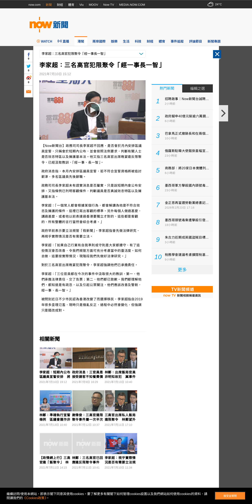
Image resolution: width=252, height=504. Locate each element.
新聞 (49, 5)
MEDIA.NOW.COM (132, 4)
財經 (60, 5)
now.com (35, 4)
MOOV (93, 4)
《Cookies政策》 (34, 498)
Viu (81, 4)
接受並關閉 (230, 495)
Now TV (108, 4)
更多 (182, 269)
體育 (71, 5)
